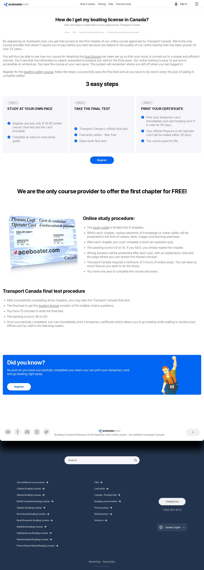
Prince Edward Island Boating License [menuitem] (35, 545)
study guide (101, 227)
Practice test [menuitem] (123, 4)
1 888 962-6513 (172, 510)
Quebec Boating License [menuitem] (29, 507)
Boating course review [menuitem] (105, 501)
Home (67, 32)
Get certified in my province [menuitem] (31, 482)
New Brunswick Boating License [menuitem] (33, 520)
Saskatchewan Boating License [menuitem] (32, 533)
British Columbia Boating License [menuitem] (33, 501)
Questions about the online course (91, 32)
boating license (49, 305)
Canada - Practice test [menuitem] (105, 495)
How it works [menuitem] (87, 4)
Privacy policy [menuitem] (101, 507)
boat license (93, 56)
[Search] (102, 460)
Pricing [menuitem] (102, 4)
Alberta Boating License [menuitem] (29, 495)
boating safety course (38, 72)
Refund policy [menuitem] (101, 514)
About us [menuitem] (98, 520)
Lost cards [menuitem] (99, 488)
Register (102, 160)
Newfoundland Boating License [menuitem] (32, 539)
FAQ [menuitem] (111, 4)
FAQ (74, 32)
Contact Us (172, 501)
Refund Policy (95, 561)
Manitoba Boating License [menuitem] (30, 526)
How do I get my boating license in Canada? (123, 32)
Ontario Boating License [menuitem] (29, 488)
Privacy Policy (109, 561)
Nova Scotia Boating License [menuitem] (31, 514)
